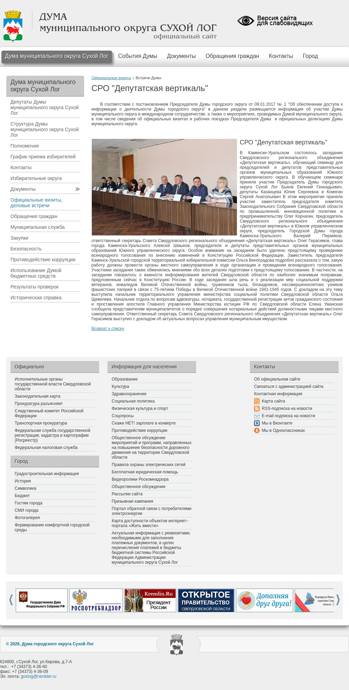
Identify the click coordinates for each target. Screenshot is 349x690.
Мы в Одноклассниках (283, 430)
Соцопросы (123, 415)
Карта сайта (273, 401)
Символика (25, 488)
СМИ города (26, 510)
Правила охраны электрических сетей (149, 464)
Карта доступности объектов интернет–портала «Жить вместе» (150, 523)
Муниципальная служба (37, 227)
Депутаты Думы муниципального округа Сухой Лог (44, 107)
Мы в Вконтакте (277, 423)
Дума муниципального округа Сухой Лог (57, 56)
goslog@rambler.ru (39, 676)
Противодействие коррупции (42, 259)
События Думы (137, 56)
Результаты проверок (34, 287)
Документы (181, 56)
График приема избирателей (43, 156)
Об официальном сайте (277, 379)
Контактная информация (278, 393)
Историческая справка (35, 297)
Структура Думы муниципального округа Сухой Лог (44, 129)
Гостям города (29, 503)
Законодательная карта (37, 396)
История (23, 481)
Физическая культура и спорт (140, 408)
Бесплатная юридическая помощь (145, 472)
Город (310, 56)
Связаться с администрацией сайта (289, 386)
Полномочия (24, 146)
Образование (125, 379)
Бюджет (22, 495)
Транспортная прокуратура (41, 423)
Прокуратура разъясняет (39, 403)
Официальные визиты (111, 78)
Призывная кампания (132, 501)
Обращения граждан (232, 56)
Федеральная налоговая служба (46, 447)
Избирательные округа (36, 178)
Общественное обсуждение (138, 486)
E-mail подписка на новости (288, 415)
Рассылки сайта (127, 494)
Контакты (281, 56)
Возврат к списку (107, 328)
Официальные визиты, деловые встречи (36, 202)
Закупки (19, 238)
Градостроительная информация (47, 473)
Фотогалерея (27, 517)
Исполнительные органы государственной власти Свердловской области (53, 384)
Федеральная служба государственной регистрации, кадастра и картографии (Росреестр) (52, 435)
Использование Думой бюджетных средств (35, 273)
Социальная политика (133, 401)
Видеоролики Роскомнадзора (140, 479)
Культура (120, 386)
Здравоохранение (129, 393)
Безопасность (26, 249)
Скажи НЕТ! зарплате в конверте (144, 423)
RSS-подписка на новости (287, 408)
